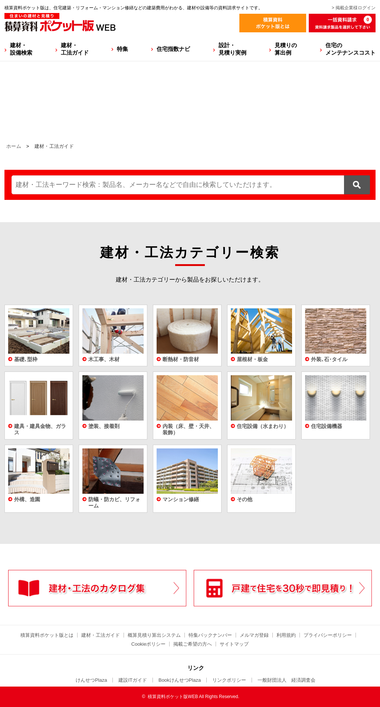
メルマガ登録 (254, 635)
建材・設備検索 (21, 49)
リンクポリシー (229, 680)
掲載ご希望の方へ (192, 644)
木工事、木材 (103, 359)
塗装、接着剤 (103, 426)
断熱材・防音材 (181, 359)
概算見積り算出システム (154, 635)
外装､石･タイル (329, 359)
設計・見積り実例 (232, 49)
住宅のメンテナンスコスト (350, 49)
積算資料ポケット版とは (46, 635)
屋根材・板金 (252, 359)
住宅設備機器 (326, 426)
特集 (122, 49)
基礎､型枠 (25, 359)
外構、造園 (27, 499)
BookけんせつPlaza (179, 680)
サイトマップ (234, 644)
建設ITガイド (132, 680)
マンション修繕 (181, 499)
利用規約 (286, 635)
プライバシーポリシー (328, 635)
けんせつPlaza (91, 680)
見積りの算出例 (286, 49)
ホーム (13, 146)
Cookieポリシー (148, 644)
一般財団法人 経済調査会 (286, 680)
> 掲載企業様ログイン (354, 7)
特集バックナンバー (210, 635)
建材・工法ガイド (75, 49)
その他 (244, 499)
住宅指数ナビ (173, 49)
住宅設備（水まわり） (263, 426)
